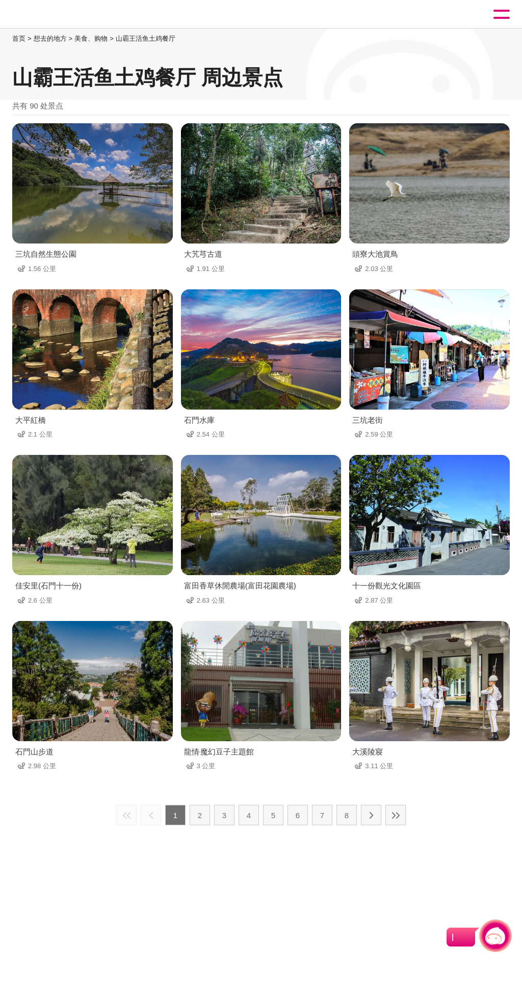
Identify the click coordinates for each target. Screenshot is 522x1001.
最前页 (126, 815)
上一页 (151, 815)
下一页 (371, 815)
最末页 (395, 815)
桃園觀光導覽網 (50, 14)
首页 (18, 38)
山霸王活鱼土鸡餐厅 (145, 38)
